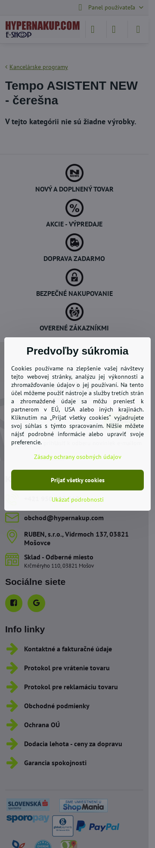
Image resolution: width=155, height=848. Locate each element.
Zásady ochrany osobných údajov (77, 457)
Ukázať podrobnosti (78, 499)
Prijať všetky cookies (78, 480)
